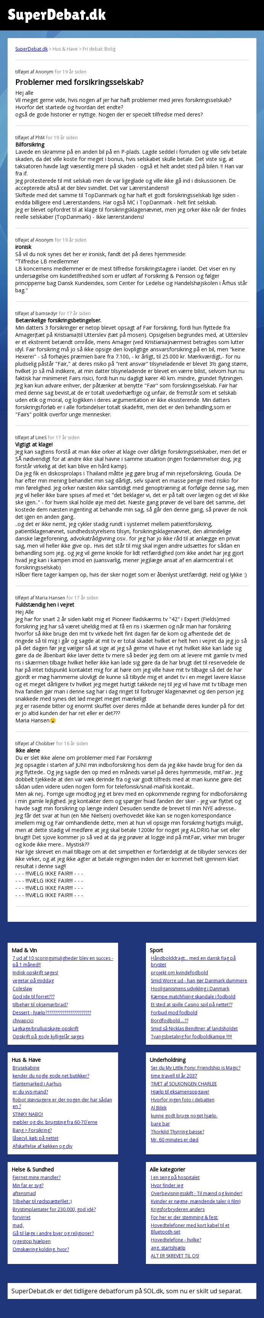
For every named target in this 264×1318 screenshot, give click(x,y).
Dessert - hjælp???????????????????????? (52, 1012)
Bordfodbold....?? (169, 1020)
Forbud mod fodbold (174, 1012)
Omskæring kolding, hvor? (41, 1249)
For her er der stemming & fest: (184, 1217)
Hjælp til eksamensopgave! (180, 1092)
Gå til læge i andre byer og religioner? (53, 1233)
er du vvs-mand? (30, 1092)
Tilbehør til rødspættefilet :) (42, 1201)
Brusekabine (26, 1068)
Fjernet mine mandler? (37, 1177)
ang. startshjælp (168, 1248)
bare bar (160, 1123)
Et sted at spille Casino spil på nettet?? (191, 1004)
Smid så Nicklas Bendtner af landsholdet (194, 1028)
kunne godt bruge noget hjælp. (184, 1115)
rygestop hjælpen (32, 1241)
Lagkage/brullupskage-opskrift (45, 1028)
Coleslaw (22, 988)
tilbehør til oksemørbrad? (40, 1004)
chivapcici (23, 1020)
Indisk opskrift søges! (35, 972)
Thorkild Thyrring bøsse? (177, 1131)
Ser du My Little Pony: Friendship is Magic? (195, 1068)
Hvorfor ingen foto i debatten (182, 1099)
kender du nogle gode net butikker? (51, 1076)
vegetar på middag (33, 980)
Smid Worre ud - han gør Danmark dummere (199, 980)
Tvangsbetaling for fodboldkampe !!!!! (191, 1036)
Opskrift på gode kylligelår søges (48, 1036)
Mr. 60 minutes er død (174, 1139)
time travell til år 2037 (174, 1076)
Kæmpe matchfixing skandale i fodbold (193, 996)
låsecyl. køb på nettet (35, 1138)
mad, (18, 1225)
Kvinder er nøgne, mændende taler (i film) (195, 1201)
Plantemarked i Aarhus (37, 1084)
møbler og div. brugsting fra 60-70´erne (55, 1122)
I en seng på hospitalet (175, 1177)
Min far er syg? (28, 1185)
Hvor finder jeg (167, 1185)
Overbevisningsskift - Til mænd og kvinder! (196, 1193)
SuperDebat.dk (31, 49)
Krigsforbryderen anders (178, 1209)
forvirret (21, 1217)
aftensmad (24, 1193)
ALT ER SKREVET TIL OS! (175, 1256)
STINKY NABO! (28, 1114)
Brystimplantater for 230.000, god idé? (54, 1209)
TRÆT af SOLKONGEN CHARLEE (184, 1084)
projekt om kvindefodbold (179, 972)
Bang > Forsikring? (32, 1130)
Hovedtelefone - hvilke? (176, 1240)
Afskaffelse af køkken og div (42, 1146)
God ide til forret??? (33, 996)
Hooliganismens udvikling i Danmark (190, 988)
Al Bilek (158, 1107)
